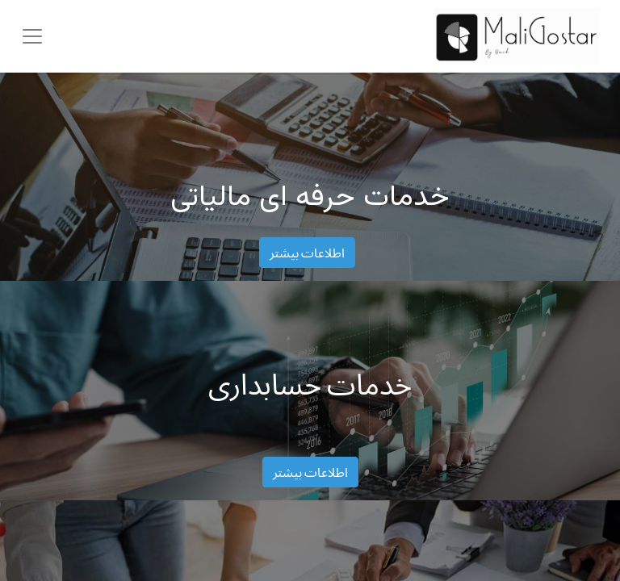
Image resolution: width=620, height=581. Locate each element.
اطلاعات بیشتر (307, 253)
